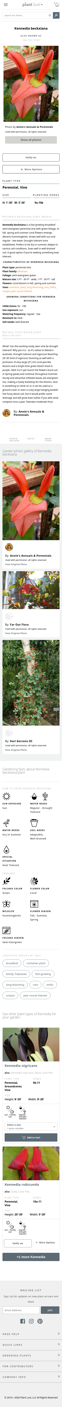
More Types (48, 439)
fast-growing (43, 974)
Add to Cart (31, 1137)
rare (46, 287)
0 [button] (57, 3)
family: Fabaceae (16, 974)
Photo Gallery (14, 439)
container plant (17, 287)
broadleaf (12, 963)
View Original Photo (16, 564)
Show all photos (31, 140)
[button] (49, 15)
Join (50, 1310)
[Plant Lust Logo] (32, 4)
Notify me (31, 157)
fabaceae (22, 271)
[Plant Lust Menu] (6, 4)
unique (6, 291)
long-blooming (35, 287)
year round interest (21, 291)
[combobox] (31, 1127)
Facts (30, 438)
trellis (53, 287)
